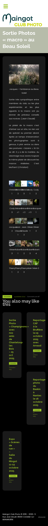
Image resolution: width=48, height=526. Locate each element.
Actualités (7, 296)
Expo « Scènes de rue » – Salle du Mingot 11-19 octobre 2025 (14, 455)
